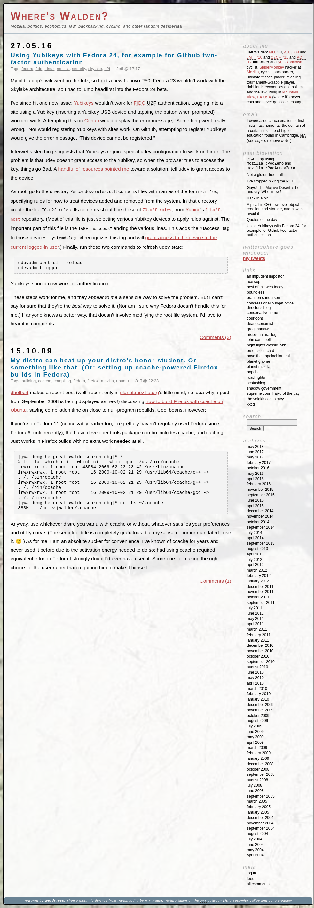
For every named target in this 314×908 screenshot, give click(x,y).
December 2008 (260, 764)
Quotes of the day (262, 219)
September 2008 (261, 774)
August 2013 (257, 549)
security (79, 68)
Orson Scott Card (260, 350)
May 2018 (255, 446)
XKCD (251, 404)
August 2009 (257, 720)
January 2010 (258, 699)
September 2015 (261, 495)
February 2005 (259, 807)
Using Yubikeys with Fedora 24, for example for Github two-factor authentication (276, 230)
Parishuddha (127, 900)
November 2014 (260, 516)
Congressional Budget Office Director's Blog (270, 305)
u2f (107, 68)
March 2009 (257, 747)
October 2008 (258, 769)
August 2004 (257, 833)
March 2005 (257, 801)
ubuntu (122, 381)
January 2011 (258, 640)
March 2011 (257, 629)
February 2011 (259, 635)
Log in (251, 873)
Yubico (192, 209)
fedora (28, 68)
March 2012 (257, 570)
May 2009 (255, 737)
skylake (95, 68)
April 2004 (255, 855)
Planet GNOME (258, 361)
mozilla (63, 68)
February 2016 (259, 484)
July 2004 (254, 839)
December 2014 (260, 511)
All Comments (258, 884)
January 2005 (258, 812)
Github (91, 120)
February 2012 (259, 575)
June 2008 (255, 791)
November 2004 (260, 823)
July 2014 (254, 533)
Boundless (255, 292)
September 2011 (261, 602)
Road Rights (256, 377)
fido (38, 68)
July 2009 (254, 726)
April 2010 (255, 683)
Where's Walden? (60, 16)
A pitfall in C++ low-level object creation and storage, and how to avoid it (275, 209)
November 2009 (260, 710)
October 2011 (258, 597)
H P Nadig (153, 900)
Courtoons (255, 318)
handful (66, 169)
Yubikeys (84, 103)
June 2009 (255, 731)
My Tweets (254, 258)
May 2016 (255, 473)
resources (92, 169)
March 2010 (257, 688)
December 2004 (260, 817)
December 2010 (260, 645)
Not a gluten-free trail (265, 175)
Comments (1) (215, 592)
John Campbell (259, 339)
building (29, 381)
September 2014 (261, 527)
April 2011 (255, 624)
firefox (92, 381)
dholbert (19, 393)
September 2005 (261, 796)
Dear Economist (260, 323)
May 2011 (255, 618)
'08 (291, 52)
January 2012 (258, 581)
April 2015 (255, 506)
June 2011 (255, 613)
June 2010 (255, 672)
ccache (44, 381)
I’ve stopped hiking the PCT (270, 181)
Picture (171, 900)
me (125, 169)
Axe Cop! (254, 282)
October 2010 (258, 656)
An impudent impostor (265, 276)
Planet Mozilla (258, 366)
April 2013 (255, 554)
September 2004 (261, 828)
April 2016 (255, 479)
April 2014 (255, 538)
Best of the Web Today (265, 287)
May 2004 (255, 850)
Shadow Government (264, 388)
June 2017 (255, 452)
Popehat (254, 372)
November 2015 (260, 489)
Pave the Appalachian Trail (269, 356)
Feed (250, 878)
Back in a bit (257, 198)
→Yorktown (290, 62)
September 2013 (261, 543)
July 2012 (254, 559)
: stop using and (271, 164)
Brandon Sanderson (263, 298)
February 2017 (259, 462)
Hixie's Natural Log (261, 334)
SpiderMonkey (271, 67)
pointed (113, 169)
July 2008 (254, 785)
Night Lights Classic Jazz (266, 345)
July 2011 (254, 608)
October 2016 (258, 468)
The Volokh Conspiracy (265, 399)
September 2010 (261, 662)
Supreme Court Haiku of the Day (273, 393)
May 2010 (255, 678)
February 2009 (259, 753)
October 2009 (258, 715)
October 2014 (258, 522)
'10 (254, 57)
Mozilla (253, 72)
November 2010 (260, 651)
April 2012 (255, 565)
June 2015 (255, 500)
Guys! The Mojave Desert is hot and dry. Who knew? (274, 189)
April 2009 (255, 742)
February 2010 (259, 694)
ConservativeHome (262, 313)
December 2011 (260, 586)
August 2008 (257, 780)
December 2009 (260, 704)
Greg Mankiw (258, 329)
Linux (49, 68)
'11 (279, 57)
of (78, 169)
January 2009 (258, 758)
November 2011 (260, 591)
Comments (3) (215, 337)
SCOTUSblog (256, 383)
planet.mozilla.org (139, 393)
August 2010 (257, 667)
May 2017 (255, 457)
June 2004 (255, 844)
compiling (62, 381)
